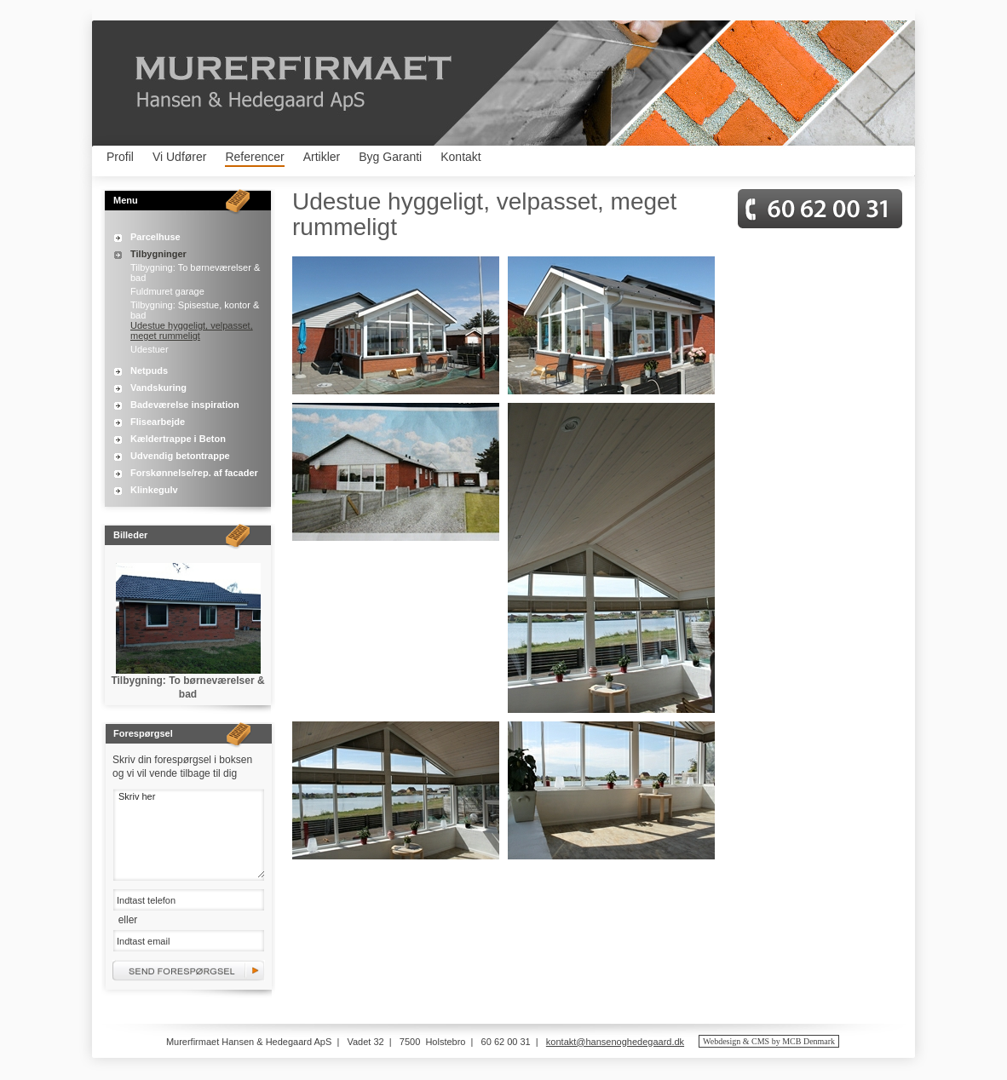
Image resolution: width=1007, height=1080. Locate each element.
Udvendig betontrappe (180, 456)
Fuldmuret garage (167, 291)
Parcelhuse (155, 237)
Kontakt (460, 157)
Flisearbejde (157, 421)
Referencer (254, 157)
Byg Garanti (390, 157)
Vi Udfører (179, 157)
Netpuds (149, 370)
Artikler (322, 157)
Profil (120, 157)
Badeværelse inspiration (184, 404)
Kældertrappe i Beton (178, 439)
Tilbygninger (158, 254)
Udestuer (149, 349)
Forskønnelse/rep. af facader (194, 473)
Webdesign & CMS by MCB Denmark (769, 1041)
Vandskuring (158, 387)
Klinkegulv (154, 490)
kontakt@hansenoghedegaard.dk (615, 1042)
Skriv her (188, 833)
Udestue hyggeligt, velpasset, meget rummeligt (191, 330)
